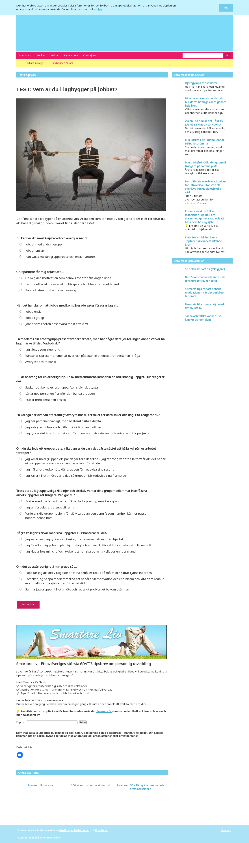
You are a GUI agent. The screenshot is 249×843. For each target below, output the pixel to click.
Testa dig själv (27, 75)
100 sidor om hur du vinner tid (90, 785)
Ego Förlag (101, 830)
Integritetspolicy (50, 837)
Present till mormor (40, 785)
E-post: (21, 722)
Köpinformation (27, 837)
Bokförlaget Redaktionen (74, 830)
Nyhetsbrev (71, 55)
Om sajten (89, 55)
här (100, 9)
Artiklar (54, 55)
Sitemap (226, 830)
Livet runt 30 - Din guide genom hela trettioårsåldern (140, 787)
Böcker (40, 55)
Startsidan (25, 55)
